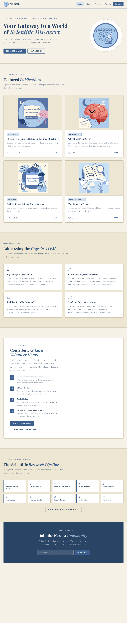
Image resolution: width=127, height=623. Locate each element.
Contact (118, 4)
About (88, 4)
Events (108, 4)
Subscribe (82, 552)
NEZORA (12, 4)
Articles (98, 4)
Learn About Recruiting (24, 429)
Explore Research (14, 51)
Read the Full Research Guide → (63, 509)
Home (80, 4)
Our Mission (36, 51)
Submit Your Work (22, 423)
